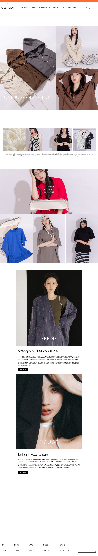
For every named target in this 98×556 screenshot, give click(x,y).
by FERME (11, 3)
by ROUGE (3, 3)
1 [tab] (96, 66)
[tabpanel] (49, 40)
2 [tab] (96, 67)
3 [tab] (96, 69)
